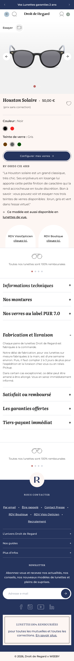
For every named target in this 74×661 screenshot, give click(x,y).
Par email (9, 507)
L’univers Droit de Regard (20, 533)
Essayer (13, 27)
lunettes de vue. (15, 217)
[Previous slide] (6, 4)
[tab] (34, 86)
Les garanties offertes (25, 408)
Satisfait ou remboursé (27, 394)
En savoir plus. (46, 635)
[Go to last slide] (6, 56)
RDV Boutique (53, 239)
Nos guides (10, 543)
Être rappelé (30, 507)
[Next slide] (68, 4)
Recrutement (37, 521)
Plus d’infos (10, 552)
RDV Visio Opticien (46, 514)
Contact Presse (55, 507)
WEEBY (55, 656)
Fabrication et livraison (28, 334)
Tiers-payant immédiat (27, 422)
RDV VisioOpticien (20, 239)
